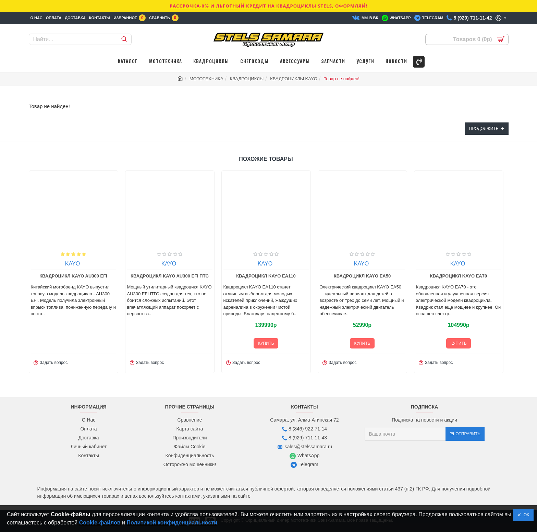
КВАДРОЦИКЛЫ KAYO (293, 78)
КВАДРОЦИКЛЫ (247, 78)
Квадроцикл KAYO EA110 (321, 276)
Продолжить (484, 128)
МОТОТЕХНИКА (206, 78)
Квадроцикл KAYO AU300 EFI (128, 276)
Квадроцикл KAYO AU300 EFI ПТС (225, 276)
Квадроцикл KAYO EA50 (417, 276)
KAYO (31, 264)
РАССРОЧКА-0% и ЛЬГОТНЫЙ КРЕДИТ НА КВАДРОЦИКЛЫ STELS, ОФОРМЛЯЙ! (268, 6)
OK (525, 514)
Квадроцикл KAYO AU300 (32, 276)
